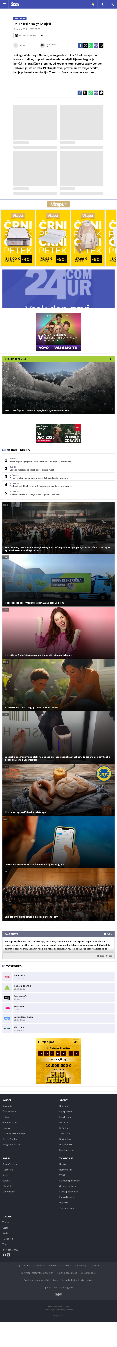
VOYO (62, 1175)
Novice (7, 1100)
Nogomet (64, 1106)
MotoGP (63, 1122)
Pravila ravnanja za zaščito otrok (41, 1280)
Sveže (5, 1233)
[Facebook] (4, 1255)
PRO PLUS (54, 1265)
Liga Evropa (65, 1117)
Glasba (6, 1180)
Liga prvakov (65, 1111)
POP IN (6, 1158)
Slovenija (7, 1106)
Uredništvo (39, 1265)
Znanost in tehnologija (14, 1133)
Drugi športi (65, 1144)
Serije (5, 1175)
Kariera (67, 1265)
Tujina (5, 1117)
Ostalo (7, 1216)
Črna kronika (9, 1111)
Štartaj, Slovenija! (68, 1191)
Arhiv (108, 933)
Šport (63, 1100)
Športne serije (66, 1149)
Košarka (63, 1127)
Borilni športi (66, 1138)
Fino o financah (67, 1197)
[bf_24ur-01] (18, 238)
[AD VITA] (58, 204)
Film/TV (6, 1186)
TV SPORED (12, 966)
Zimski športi (66, 1133)
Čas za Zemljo (9, 1138)
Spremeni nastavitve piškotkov (37, 1272)
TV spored (7, 1238)
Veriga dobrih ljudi (11, 1144)
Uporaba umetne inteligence (59, 1287)
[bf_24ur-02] (53, 238)
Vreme (5, 1222)
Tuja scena (7, 1169)
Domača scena (9, 1164)
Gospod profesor (68, 1186)
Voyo (4, 1244)
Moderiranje (81, 1265)
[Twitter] (8, 1255)
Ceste (5, 1227)
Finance (6, 1127)
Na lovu (63, 1164)
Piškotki (95, 1265)
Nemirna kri (65, 1169)
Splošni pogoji (88, 1272)
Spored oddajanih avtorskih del (77, 1280)
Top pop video (66, 1208)
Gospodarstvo (9, 1122)
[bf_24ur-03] (88, 238)
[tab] (47, 315)
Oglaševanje (24, 1265)
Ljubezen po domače (70, 1180)
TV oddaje (66, 1158)
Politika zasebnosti (67, 1272)
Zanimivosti (8, 1191)
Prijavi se (64, 1202)
